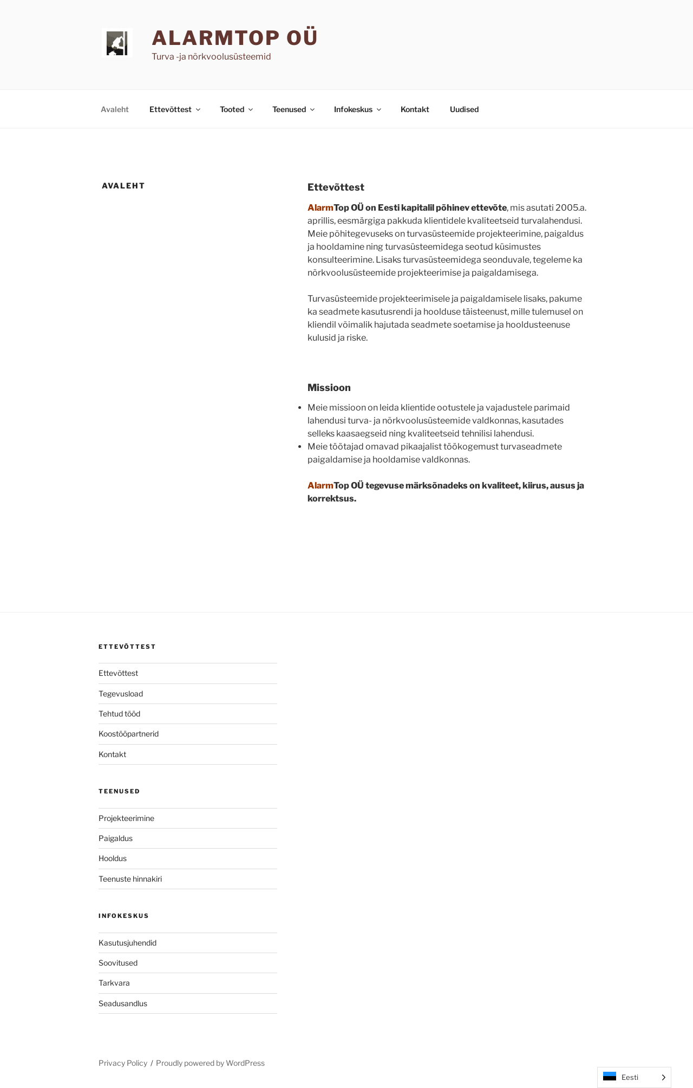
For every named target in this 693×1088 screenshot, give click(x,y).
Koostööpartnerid (129, 733)
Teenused (294, 109)
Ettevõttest (175, 109)
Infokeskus (358, 109)
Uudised (464, 109)
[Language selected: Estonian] (634, 1077)
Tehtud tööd (119, 713)
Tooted (237, 109)
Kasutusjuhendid (127, 942)
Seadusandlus (123, 1003)
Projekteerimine (126, 818)
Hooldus (113, 858)
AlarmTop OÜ (235, 38)
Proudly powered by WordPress (210, 1062)
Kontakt (415, 109)
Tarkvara (114, 982)
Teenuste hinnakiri (130, 878)
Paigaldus (116, 838)
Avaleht (115, 109)
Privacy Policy (123, 1062)
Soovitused (118, 962)
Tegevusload (121, 693)
